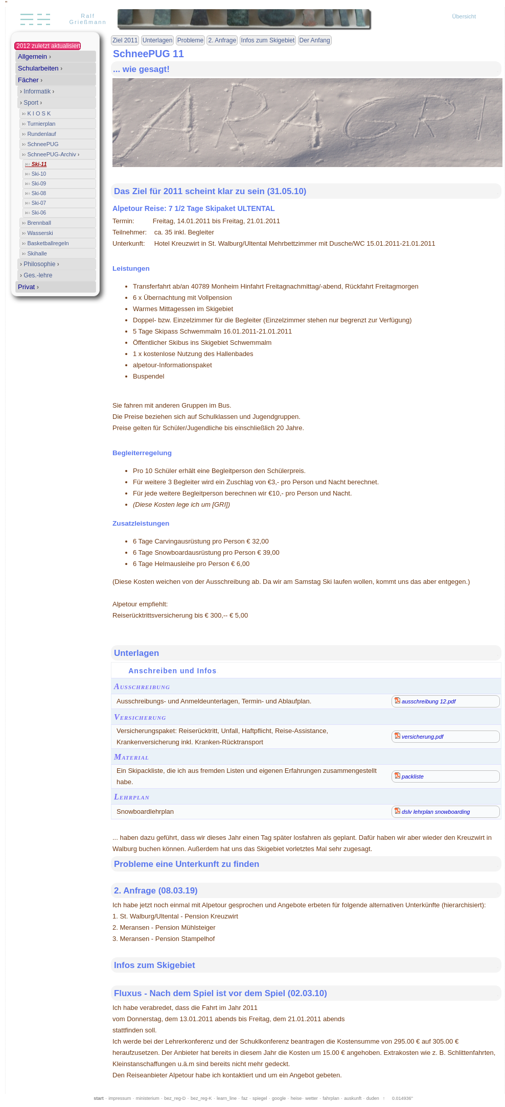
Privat (28, 287)
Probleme (190, 40)
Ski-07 (35, 203)
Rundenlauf (39, 134)
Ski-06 (35, 213)
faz (245, 1098)
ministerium (147, 1098)
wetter (311, 1098)
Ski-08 (35, 193)
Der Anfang (315, 40)
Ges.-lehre (36, 275)
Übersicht (464, 16)
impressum (119, 1098)
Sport (31, 102)
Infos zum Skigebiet (268, 40)
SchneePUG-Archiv (51, 154)
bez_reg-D (175, 1098)
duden (372, 1098)
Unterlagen (158, 40)
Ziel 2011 (124, 40)
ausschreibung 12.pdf (425, 700)
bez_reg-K (201, 1098)
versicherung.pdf (419, 736)
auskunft (352, 1098)
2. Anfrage (222, 40)
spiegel (259, 1098)
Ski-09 (35, 183)
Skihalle (34, 253)
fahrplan (331, 1098)
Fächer (30, 80)
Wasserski (37, 233)
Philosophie (39, 264)
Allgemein (34, 56)
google (279, 1098)
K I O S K (36, 113)
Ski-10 (35, 174)
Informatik (37, 91)
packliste (409, 776)
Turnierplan (38, 124)
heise (296, 1098)
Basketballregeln (45, 243)
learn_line (227, 1098)
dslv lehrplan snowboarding (432, 811)
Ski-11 (36, 164)
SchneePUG (40, 144)
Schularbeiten (40, 68)
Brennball (36, 223)
